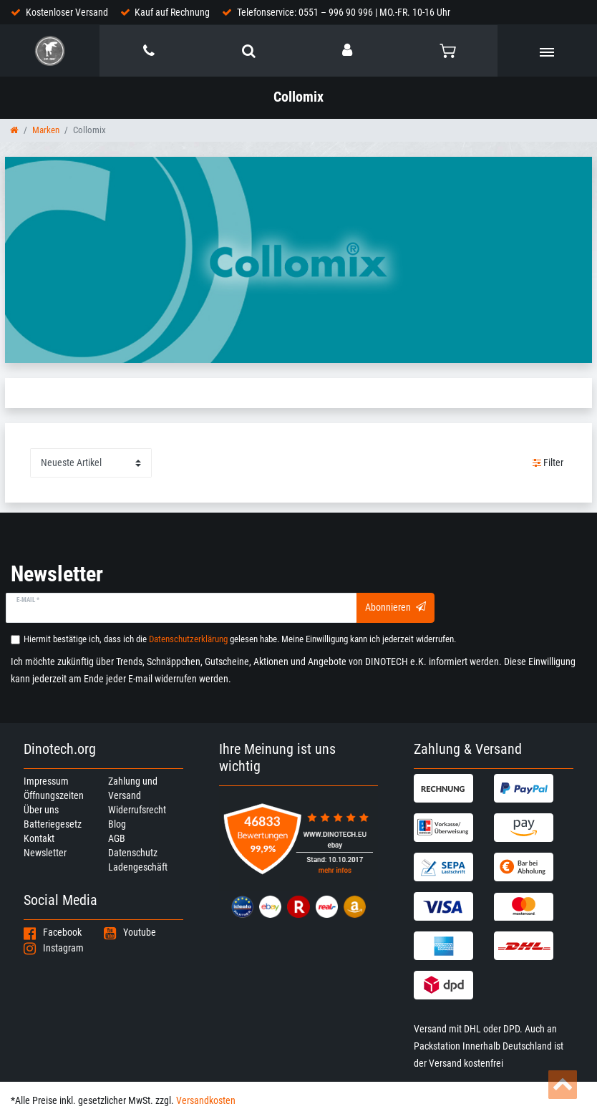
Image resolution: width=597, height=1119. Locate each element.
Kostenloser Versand (67, 12)
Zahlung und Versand (132, 788)
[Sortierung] (91, 463)
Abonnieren (395, 607)
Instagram (54, 948)
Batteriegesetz (53, 824)
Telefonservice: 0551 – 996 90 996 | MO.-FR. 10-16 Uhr (343, 12)
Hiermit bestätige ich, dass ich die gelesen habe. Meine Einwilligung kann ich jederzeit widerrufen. (240, 639)
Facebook (53, 932)
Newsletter (45, 852)
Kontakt (39, 838)
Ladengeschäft (138, 867)
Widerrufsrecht (137, 809)
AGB (116, 838)
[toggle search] (248, 51)
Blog (117, 824)
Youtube (130, 932)
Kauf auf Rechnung (172, 12)
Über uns (41, 809)
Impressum (46, 781)
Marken (45, 130)
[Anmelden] (348, 50)
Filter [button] (548, 463)
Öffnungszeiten (54, 795)
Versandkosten (206, 1100)
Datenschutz (132, 852)
